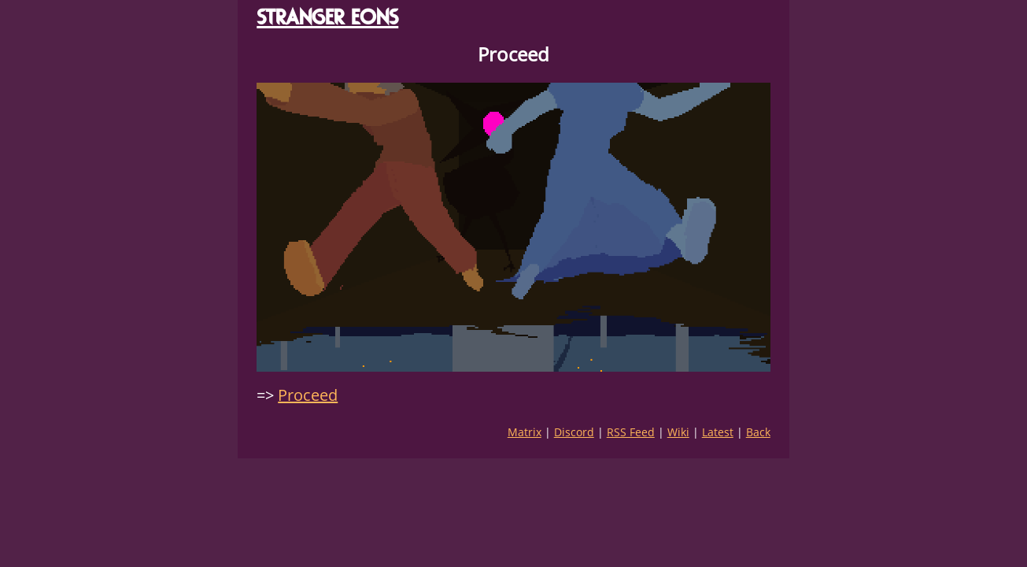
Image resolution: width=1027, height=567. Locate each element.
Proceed (308, 395)
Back (758, 431)
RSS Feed (631, 431)
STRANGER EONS (327, 16)
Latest (717, 431)
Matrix (524, 431)
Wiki (678, 431)
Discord (574, 431)
